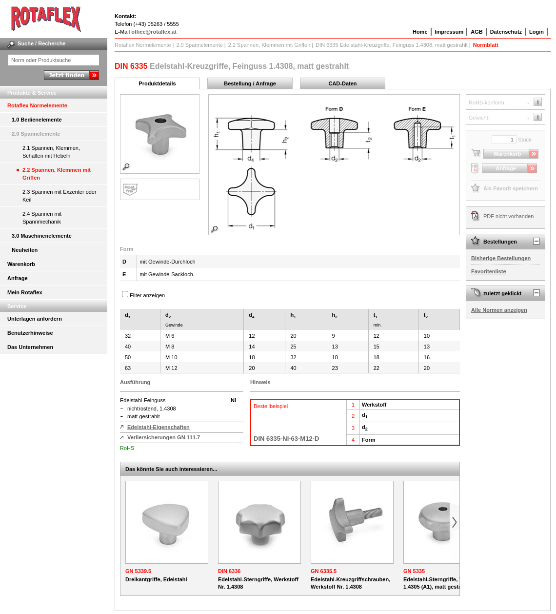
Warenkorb (21, 264)
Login (536, 32)
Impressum (449, 32)
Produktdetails (157, 83)
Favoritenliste (488, 271)
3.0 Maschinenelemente (42, 236)
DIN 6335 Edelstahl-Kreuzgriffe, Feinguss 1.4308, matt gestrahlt (392, 45)
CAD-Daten (342, 83)
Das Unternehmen (30, 347)
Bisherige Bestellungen (501, 258)
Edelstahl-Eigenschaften (158, 427)
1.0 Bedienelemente (37, 120)
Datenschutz (506, 32)
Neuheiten (25, 250)
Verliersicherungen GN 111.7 (163, 437)
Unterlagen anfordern (34, 319)
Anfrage (17, 278)
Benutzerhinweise (30, 333)
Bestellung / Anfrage (250, 83)
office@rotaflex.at (154, 32)
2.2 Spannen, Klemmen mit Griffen (56, 174)
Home (420, 32)
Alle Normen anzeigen (499, 310)
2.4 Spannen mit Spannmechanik (41, 218)
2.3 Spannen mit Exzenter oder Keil (59, 196)
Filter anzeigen (147, 295)
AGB (476, 32)
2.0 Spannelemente (36, 134)
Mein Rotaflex (24, 292)
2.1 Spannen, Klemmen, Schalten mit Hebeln (51, 152)
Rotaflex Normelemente (37, 105)
